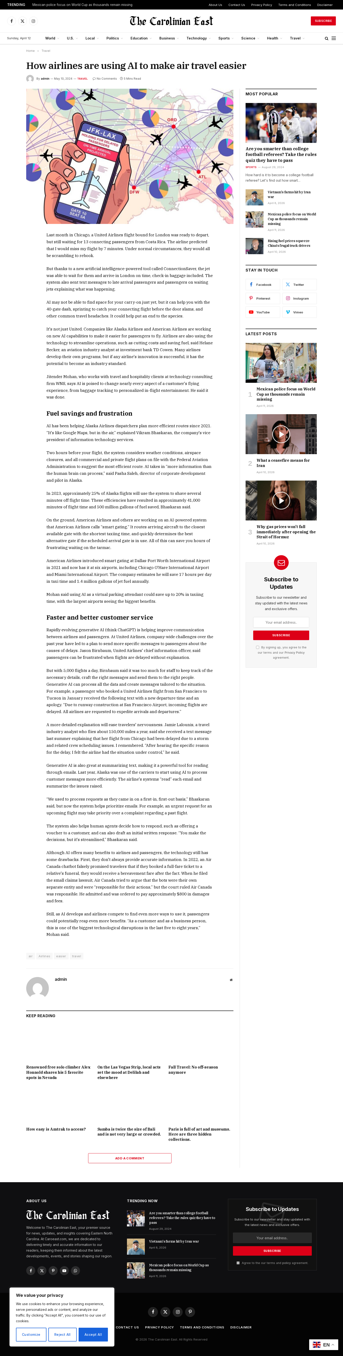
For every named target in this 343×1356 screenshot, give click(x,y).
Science (248, 38)
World (50, 38)
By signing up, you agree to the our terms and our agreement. (281, 652)
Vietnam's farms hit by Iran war (289, 194)
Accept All (93, 1334)
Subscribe (323, 21)
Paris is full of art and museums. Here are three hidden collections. (199, 1134)
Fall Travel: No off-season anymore (193, 1070)
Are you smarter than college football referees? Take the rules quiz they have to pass (281, 154)
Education (139, 38)
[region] (62, 1317)
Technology (197, 38)
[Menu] (334, 38)
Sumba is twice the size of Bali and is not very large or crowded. (129, 1132)
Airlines (44, 956)
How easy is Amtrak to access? (56, 1129)
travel (76, 956)
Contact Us (236, 5)
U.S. (70, 38)
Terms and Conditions (294, 5)
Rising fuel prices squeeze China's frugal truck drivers (289, 243)
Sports (224, 38)
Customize (31, 1334)
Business (167, 38)
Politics (112, 38)
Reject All (62, 1334)
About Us (215, 5)
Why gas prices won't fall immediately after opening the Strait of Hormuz (286, 531)
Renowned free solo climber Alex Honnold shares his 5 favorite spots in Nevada (58, 1072)
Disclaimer (325, 5)
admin (45, 78)
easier (61, 956)
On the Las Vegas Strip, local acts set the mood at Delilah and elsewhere (129, 1072)
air (31, 956)
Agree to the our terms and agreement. (272, 1263)
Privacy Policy (261, 5)
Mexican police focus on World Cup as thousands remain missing (82, 5)
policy (286, 1263)
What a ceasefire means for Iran (283, 463)
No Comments (105, 78)
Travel (295, 38)
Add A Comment (129, 1158)
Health (272, 38)
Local (90, 38)
